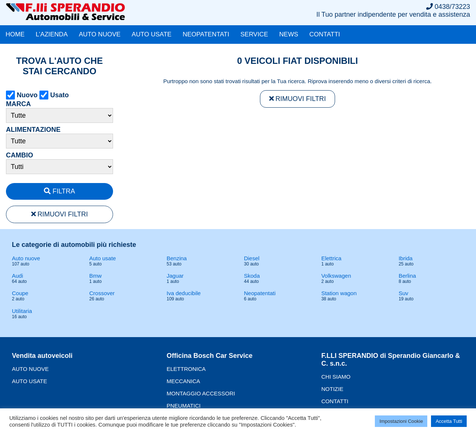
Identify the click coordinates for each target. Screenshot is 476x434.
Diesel (252, 258)
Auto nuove (26, 258)
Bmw (95, 276)
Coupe (20, 293)
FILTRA (59, 191)
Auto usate (102, 258)
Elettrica (331, 258)
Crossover (102, 293)
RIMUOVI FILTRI (59, 214)
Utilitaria (22, 311)
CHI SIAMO (335, 376)
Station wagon (339, 293)
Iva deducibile (184, 293)
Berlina (407, 276)
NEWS (288, 34)
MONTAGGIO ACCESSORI (201, 393)
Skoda (252, 276)
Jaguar (175, 276)
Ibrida (406, 258)
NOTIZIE (332, 389)
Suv (403, 293)
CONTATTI (324, 34)
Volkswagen (336, 276)
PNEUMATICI (183, 405)
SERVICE (254, 34)
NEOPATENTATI (206, 34)
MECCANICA (183, 381)
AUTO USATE (151, 34)
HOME (15, 34)
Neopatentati (260, 293)
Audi (17, 276)
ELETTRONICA (186, 369)
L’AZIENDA (52, 34)
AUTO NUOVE (99, 34)
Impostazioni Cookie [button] (401, 421)
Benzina (177, 258)
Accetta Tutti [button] (448, 421)
